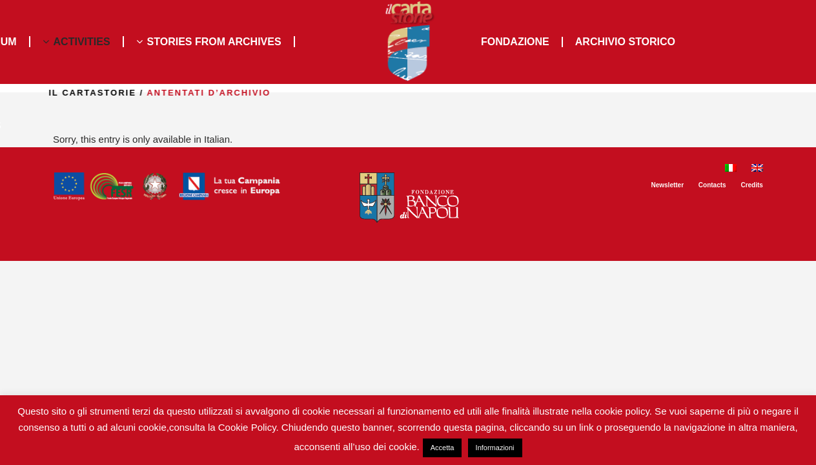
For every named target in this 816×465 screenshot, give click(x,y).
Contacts (712, 185)
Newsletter (667, 185)
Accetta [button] (442, 447)
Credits (751, 185)
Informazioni (495, 447)
